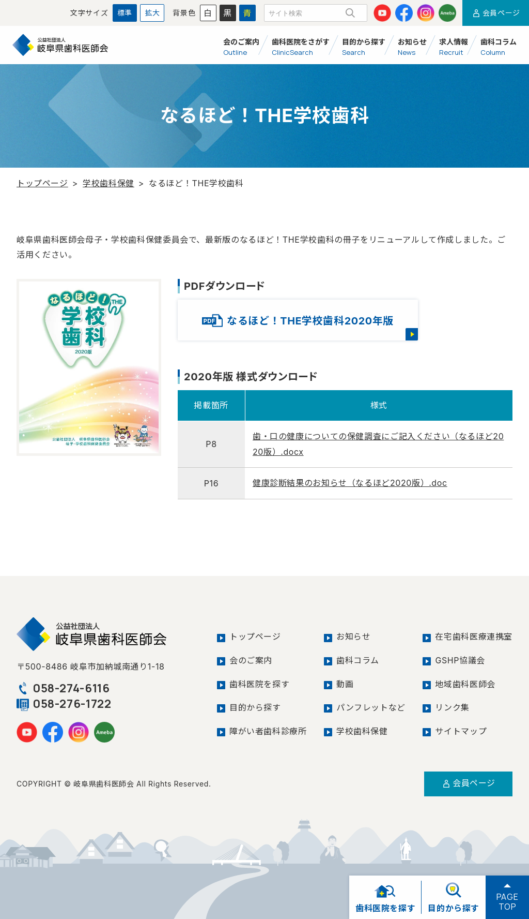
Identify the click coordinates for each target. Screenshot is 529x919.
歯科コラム (357, 659)
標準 (124, 12)
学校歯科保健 (108, 183)
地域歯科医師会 (465, 682)
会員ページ (496, 12)
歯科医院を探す (259, 682)
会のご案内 (250, 659)
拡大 (152, 12)
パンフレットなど (371, 705)
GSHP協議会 (460, 659)
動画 (344, 682)
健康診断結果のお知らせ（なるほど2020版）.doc (350, 482)
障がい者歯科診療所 (268, 728)
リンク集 (452, 705)
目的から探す (255, 705)
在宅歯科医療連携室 (473, 635)
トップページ (42, 183)
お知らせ (353, 635)
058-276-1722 (64, 702)
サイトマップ (461, 728)
